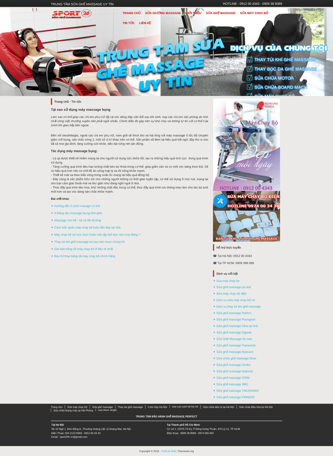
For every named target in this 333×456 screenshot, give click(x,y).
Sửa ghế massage (220, 13)
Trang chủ (61, 101)
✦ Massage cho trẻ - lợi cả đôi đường (76, 220)
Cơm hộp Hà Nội (157, 407)
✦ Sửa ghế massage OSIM (231, 377)
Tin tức (129, 23)
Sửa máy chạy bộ (254, 13)
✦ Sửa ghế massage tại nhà (232, 287)
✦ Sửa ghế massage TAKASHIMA (236, 390)
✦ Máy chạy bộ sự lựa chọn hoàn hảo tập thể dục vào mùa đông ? (95, 234)
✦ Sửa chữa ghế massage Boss (234, 358)
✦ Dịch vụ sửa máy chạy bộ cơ (234, 300)
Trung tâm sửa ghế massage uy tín (82, 4)
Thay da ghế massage (130, 407)
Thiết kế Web (168, 451)
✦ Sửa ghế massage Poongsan (234, 319)
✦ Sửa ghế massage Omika (231, 365)
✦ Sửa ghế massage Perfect (232, 313)
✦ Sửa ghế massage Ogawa (232, 332)
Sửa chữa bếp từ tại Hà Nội (218, 407)
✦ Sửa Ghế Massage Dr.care (232, 339)
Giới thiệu (193, 13)
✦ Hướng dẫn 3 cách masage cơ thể (75, 206)
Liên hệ (145, 23)
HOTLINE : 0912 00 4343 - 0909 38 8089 (252, 4)
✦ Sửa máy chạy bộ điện (230, 293)
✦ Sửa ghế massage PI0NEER (234, 397)
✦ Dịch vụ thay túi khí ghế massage (237, 306)
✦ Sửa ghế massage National (233, 371)
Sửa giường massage (163, 13)
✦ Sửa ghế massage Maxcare (233, 352)
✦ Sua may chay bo (226, 281)
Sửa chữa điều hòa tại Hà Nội (256, 407)
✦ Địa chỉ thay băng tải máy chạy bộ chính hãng (83, 256)
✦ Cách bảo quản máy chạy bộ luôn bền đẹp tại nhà (85, 227)
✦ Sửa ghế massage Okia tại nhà (235, 326)
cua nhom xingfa (107, 410)
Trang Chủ (132, 13)
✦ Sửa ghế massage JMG (230, 384)
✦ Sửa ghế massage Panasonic (234, 345)
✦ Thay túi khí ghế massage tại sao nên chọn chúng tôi (88, 241)
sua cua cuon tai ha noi (185, 406)
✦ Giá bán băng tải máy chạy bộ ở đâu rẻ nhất (82, 249)
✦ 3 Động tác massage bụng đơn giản (76, 213)
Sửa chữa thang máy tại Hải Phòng (73, 410)
